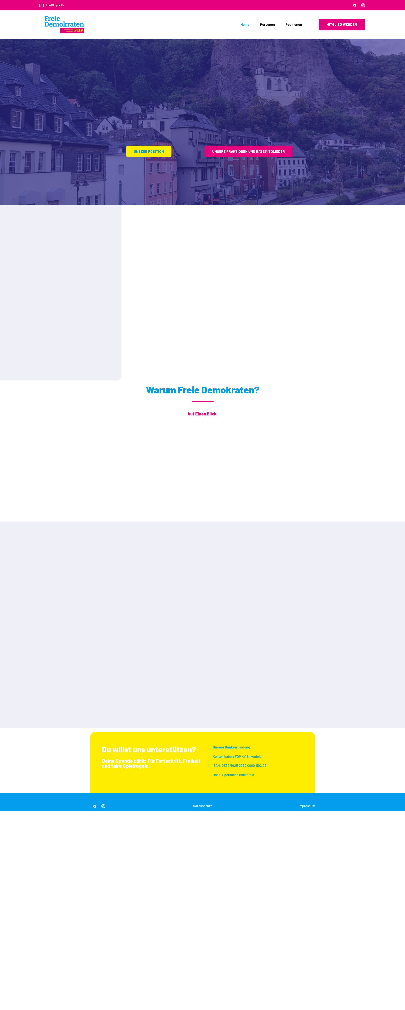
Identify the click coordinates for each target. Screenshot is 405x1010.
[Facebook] (355, 5)
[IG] (363, 5)
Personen (267, 24)
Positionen (294, 24)
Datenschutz (202, 806)
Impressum (307, 806)
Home (245, 24)
